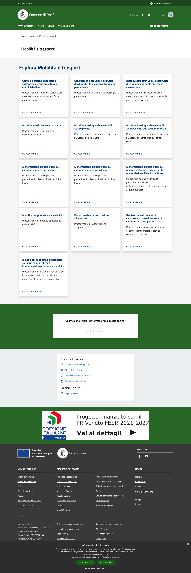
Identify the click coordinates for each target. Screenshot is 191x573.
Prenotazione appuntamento (70, 524)
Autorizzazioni (102, 500)
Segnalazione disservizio (68, 529)
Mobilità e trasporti (65, 510)
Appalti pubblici (64, 495)
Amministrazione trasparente (109, 524)
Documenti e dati (25, 505)
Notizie (138, 476)
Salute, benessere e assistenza (110, 495)
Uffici (20, 486)
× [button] (188, 544)
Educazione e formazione (107, 476)
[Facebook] (140, 14)
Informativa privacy (105, 533)
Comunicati (140, 481)
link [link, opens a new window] (121, 557)
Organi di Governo (26, 476)
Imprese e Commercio (66, 491)
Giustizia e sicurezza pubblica (109, 481)
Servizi (33, 35)
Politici (21, 495)
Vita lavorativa (63, 486)
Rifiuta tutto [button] (106, 562)
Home (23, 35)
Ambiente (100, 491)
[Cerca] (170, 15)
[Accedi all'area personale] (160, 3)
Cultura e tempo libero (67, 481)
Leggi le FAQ (62, 533)
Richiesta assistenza (66, 538)
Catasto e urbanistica (66, 500)
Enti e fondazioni (25, 491)
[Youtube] (146, 14)
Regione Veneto (25, 3)
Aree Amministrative (27, 481)
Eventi (138, 504)
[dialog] (95, 557)
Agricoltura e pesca (104, 505)
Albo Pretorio (102, 529)
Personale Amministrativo (29, 500)
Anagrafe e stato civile (67, 476)
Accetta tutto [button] (85, 562)
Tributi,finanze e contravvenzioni (111, 486)
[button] (95, 568)
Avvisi (138, 486)
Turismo (60, 505)
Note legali (101, 538)
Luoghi (138, 499)
